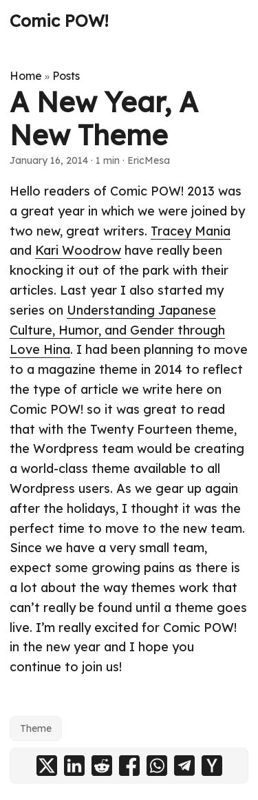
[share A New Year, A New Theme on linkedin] (74, 765)
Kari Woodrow (78, 250)
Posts (66, 76)
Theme (36, 728)
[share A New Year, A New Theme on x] (46, 765)
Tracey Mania (190, 231)
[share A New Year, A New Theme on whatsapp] (157, 765)
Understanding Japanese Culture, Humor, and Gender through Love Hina (117, 330)
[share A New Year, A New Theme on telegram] (184, 765)
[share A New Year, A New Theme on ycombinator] (212, 765)
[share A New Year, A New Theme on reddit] (102, 765)
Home (26, 76)
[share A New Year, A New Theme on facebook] (129, 765)
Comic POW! (59, 20)
